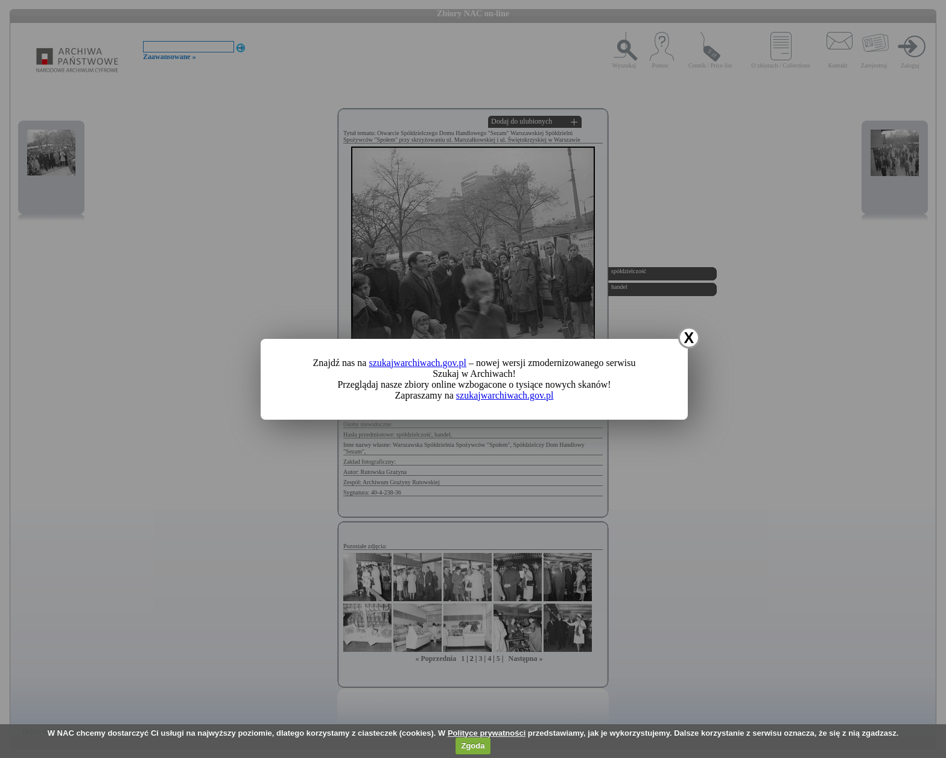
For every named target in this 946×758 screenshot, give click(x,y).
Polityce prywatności (486, 732)
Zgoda (472, 745)
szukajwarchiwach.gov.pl (417, 363)
